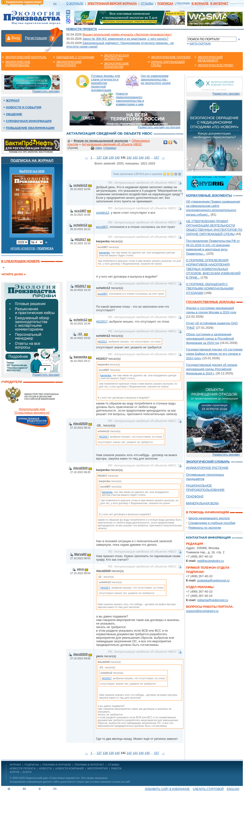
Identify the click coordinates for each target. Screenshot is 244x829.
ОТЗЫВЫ (147, 3)
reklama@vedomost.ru (212, 600)
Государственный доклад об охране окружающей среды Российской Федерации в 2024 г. (211, 369)
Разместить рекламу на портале (159, 127)
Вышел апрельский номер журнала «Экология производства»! (127, 34)
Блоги (27, 772)
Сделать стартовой (208, 789)
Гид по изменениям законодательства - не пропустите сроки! (156, 79)
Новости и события (23, 107)
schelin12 (80, 185)
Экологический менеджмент (210, 59)
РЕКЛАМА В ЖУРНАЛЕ (57, 764)
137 (99, 157)
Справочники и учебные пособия (211, 523)
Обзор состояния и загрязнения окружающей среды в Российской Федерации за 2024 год (210, 338)
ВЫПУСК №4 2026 (31, 171)
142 (129, 157)
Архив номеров (22, 248)
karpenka (104, 252)
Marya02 (80, 554)
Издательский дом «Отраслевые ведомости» (53, 777)
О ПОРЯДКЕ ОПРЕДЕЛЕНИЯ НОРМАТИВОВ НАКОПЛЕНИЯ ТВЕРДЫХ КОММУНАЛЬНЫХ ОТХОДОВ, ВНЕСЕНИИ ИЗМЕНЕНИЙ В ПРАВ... (213, 268)
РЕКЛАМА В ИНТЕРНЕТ (89, 764)
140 (117, 157)
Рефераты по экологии (204, 527)
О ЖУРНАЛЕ (74, 3)
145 (147, 157)
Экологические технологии (116, 65)
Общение (14, 114)
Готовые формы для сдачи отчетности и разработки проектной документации (105, 83)
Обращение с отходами (75, 57)
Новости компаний (69, 768)
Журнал (12, 100)
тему (98, 148)
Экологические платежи (171, 57)
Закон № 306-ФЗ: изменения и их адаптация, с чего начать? (126, 38)
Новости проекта (81, 29)
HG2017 (80, 239)
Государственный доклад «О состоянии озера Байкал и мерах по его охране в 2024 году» (214, 354)
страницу (109, 148)
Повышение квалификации (30, 128)
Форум (14, 772)
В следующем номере (20, 261)
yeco (80, 569)
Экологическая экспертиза (116, 57)
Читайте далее (12, 274)
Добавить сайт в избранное (167, 789)
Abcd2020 (80, 423)
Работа (116, 768)
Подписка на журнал (32, 160)
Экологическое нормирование (17, 63)
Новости (45, 768)
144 (141, 157)
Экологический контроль (25, 57)
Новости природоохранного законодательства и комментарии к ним (130, 99)
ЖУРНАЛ (15, 764)
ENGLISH (233, 789)
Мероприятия (97, 768)
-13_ (80, 334)
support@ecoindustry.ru (202, 611)
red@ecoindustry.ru (210, 561)
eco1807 (80, 211)
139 (111, 157)
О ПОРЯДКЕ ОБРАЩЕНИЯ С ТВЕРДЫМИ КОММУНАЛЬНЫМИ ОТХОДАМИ (210, 288)
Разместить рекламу (46, 91)
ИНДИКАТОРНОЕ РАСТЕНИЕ (207, 468)
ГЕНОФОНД (194, 496)
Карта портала (200, 43)
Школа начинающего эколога (209, 518)
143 (135, 157)
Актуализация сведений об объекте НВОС (112, 144)
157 (156, 157)
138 (105, 157)
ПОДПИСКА (32, 764)
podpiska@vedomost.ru (213, 580)
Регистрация (36, 38)
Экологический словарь (208, 461)
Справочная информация (29, 121)
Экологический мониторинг (68, 63)
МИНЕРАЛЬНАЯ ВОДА (202, 503)
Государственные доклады (210, 302)
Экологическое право (215, 65)
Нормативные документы (209, 195)
